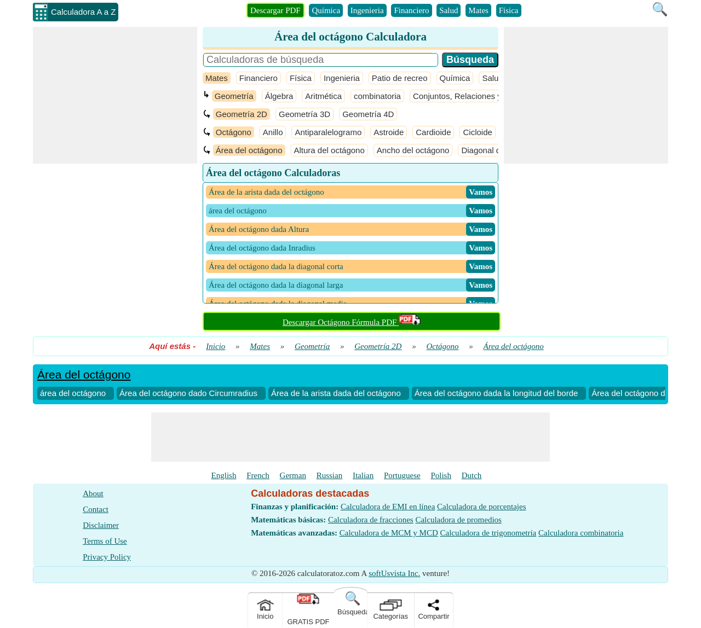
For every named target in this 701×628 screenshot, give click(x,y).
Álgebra (279, 96)
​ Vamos (480, 192)
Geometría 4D (368, 114)
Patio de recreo (400, 78)
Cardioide (433, 132)
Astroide (389, 132)
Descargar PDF (275, 10)
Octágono (233, 132)
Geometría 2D (241, 114)
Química (326, 10)
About (93, 493)
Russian (330, 475)
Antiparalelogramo (328, 132)
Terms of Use (105, 541)
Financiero (411, 10)
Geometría (234, 96)
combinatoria (377, 96)
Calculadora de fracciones (370, 519)
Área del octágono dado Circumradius (188, 393)
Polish (440, 475)
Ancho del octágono (413, 150)
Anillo (273, 132)
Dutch (472, 475)
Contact (95, 509)
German (293, 475)
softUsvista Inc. (394, 573)
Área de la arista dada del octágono (336, 393)
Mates (478, 10)
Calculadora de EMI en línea (388, 506)
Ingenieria (367, 10)
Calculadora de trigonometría (488, 532)
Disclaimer (101, 525)
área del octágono (73, 393)
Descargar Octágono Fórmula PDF (352, 322)
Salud (448, 10)
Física (509, 10)
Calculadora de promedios (458, 519)
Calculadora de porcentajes (481, 506)
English (224, 475)
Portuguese (402, 475)
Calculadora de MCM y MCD (389, 532)
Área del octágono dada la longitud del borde (496, 393)
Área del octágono (249, 150)
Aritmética (323, 96)
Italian (363, 475)
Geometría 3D (304, 114)
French (257, 475)
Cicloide (477, 132)
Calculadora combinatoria (580, 532)
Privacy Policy (107, 557)
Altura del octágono (329, 150)
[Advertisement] (115, 95)
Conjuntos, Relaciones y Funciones (477, 96)
